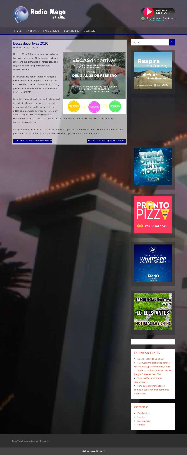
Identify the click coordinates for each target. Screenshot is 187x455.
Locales (141, 416)
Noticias (141, 424)
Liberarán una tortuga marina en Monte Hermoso (37, 140)
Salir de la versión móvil (93, 451)
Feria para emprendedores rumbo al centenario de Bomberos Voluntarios (151, 389)
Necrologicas (143, 420)
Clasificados (143, 413)
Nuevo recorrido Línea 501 (150, 358)
